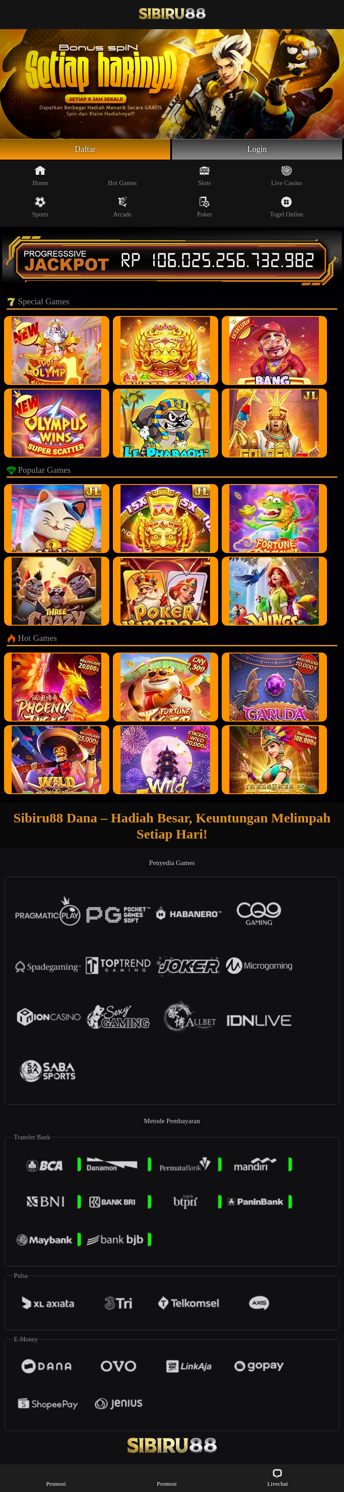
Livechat (277, 1477)
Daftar (85, 149)
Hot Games (122, 175)
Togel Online (286, 207)
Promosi (56, 1477)
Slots (204, 175)
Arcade (122, 207)
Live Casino (286, 175)
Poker (204, 207)
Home (40, 175)
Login (257, 149)
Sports (40, 207)
